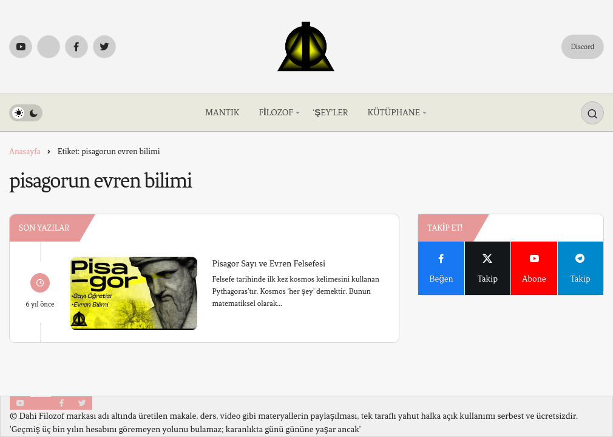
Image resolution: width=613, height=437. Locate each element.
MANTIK (222, 112)
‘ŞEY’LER (330, 112)
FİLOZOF (276, 112)
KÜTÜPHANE (393, 112)
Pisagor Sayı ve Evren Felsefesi (268, 263)
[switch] (25, 112)
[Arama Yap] (592, 112)
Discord (582, 46)
